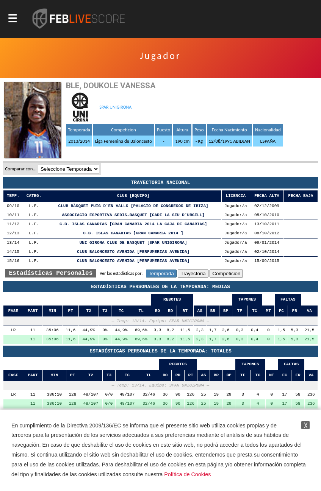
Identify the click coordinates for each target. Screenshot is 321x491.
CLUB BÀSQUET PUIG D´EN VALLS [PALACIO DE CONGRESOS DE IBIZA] (133, 206)
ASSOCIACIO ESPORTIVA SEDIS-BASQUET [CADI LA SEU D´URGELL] (133, 215)
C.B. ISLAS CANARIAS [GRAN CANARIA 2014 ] (133, 233)
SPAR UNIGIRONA (115, 107)
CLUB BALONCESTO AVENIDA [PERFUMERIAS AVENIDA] (133, 252)
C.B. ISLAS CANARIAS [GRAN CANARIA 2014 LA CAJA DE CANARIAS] (133, 224)
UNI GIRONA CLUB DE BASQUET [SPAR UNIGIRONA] (133, 243)
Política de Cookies (187, 474)
